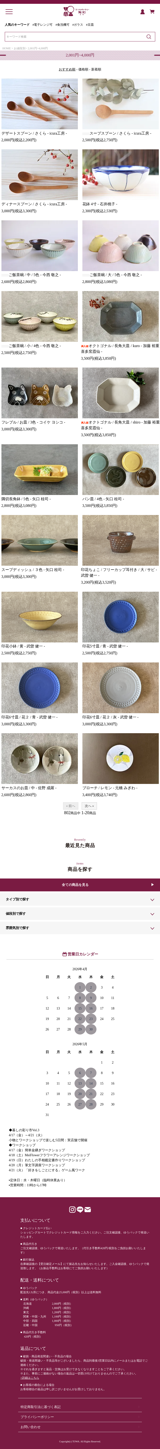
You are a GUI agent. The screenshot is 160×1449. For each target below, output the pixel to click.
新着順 (96, 69)
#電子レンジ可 (42, 24)
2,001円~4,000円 (38, 48)
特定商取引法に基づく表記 (41, 1407)
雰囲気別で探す (17, 928)
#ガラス (77, 24)
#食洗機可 (62, 24)
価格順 (83, 69)
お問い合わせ (31, 1427)
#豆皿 (90, 24)
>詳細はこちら (29, 1377)
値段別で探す (16, 913)
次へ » (89, 806)
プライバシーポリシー (37, 1417)
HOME (6, 48)
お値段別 (19, 48)
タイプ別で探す (17, 899)
